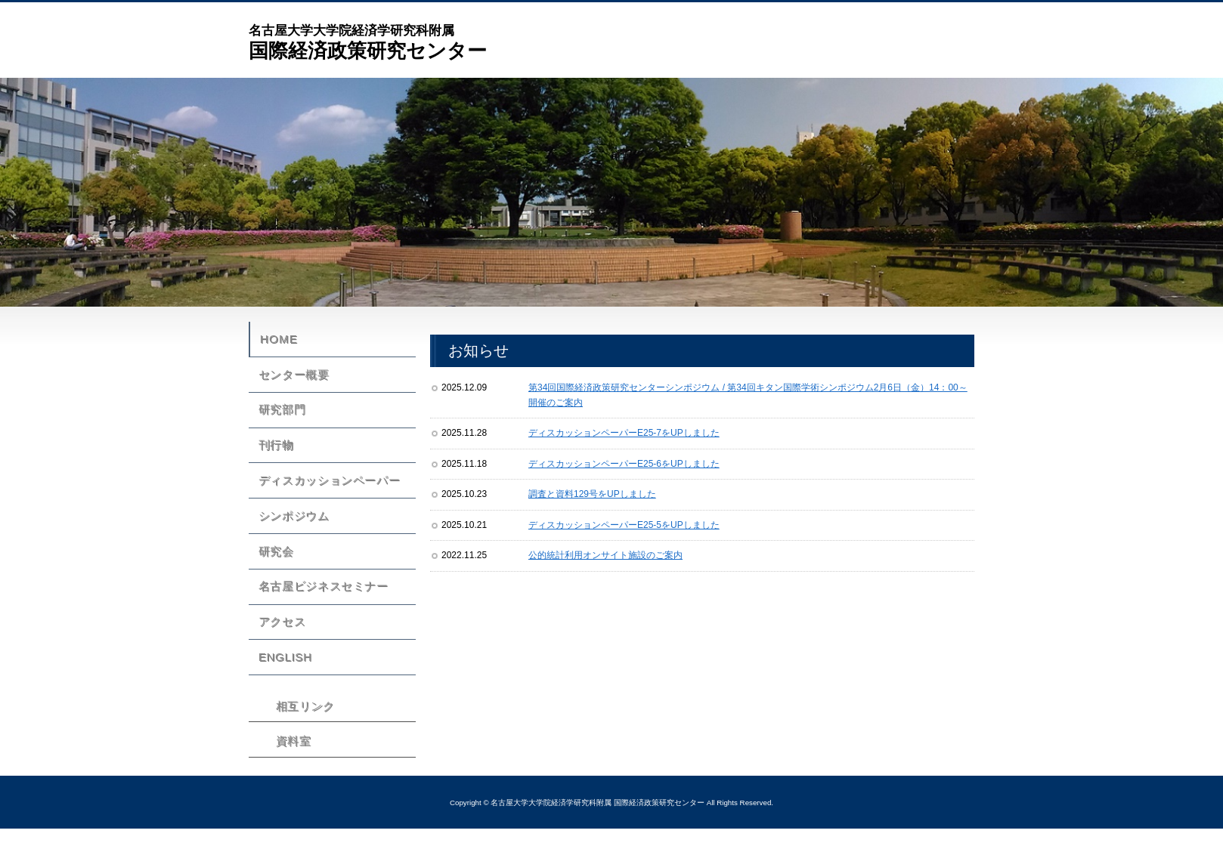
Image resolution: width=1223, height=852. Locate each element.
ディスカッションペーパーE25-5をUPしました (624, 525)
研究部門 (279, 418)
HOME (281, 341)
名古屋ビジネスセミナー (320, 610)
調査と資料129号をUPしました (592, 494)
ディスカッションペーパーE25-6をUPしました (624, 463)
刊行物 (273, 456)
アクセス (279, 649)
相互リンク (300, 737)
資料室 (288, 771)
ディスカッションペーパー (326, 495)
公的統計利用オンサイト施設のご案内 (605, 555)
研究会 (273, 572)
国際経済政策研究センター (368, 41)
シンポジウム (291, 533)
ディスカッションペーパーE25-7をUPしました (624, 433)
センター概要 (291, 379)
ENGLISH (283, 687)
